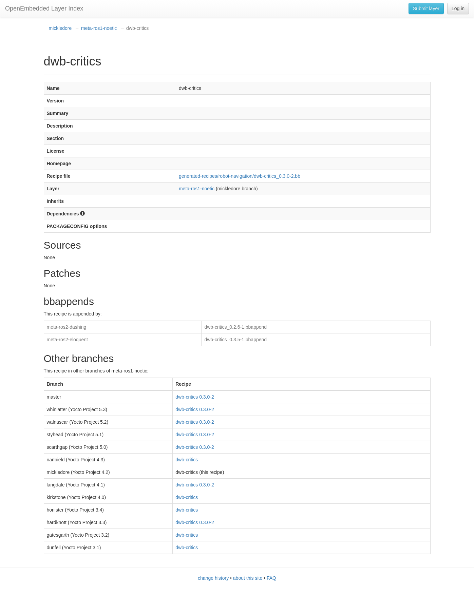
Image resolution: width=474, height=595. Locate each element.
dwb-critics (186, 459)
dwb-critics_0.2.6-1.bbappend (235, 327)
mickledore (60, 28)
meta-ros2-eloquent (67, 339)
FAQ (271, 578)
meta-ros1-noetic (99, 28)
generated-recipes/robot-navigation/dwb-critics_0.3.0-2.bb (239, 176)
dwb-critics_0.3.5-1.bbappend (235, 339)
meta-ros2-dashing (67, 327)
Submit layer (426, 8)
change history (213, 578)
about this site (247, 578)
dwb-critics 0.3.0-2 (194, 397)
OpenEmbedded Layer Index (44, 8)
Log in (458, 8)
